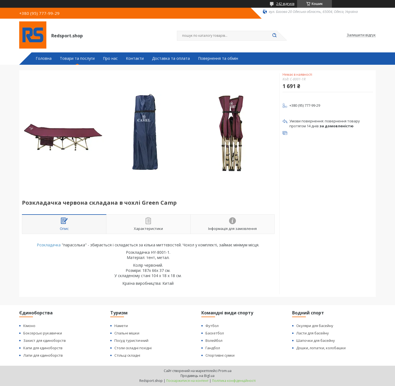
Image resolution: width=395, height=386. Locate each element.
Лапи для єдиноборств (43, 355)
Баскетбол (214, 333)
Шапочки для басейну (315, 340)
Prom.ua (225, 370)
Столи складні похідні (133, 347)
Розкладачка (49, 244)
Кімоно (29, 325)
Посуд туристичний (131, 340)
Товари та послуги (77, 58)
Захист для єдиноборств (44, 340)
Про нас (110, 58)
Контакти (135, 58)
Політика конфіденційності (234, 380)
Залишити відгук (361, 35)
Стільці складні (127, 355)
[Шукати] (274, 36)
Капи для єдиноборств (43, 347)
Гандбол (212, 347)
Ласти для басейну (312, 333)
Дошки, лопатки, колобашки (321, 347)
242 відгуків (285, 3)
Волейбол (213, 340)
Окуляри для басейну (314, 325)
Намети (121, 325)
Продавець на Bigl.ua (197, 375)
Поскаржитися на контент (187, 380)
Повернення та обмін (218, 58)
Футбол (212, 325)
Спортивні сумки (220, 355)
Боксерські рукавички (42, 333)
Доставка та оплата (171, 58)
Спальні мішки (126, 333)
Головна (44, 58)
